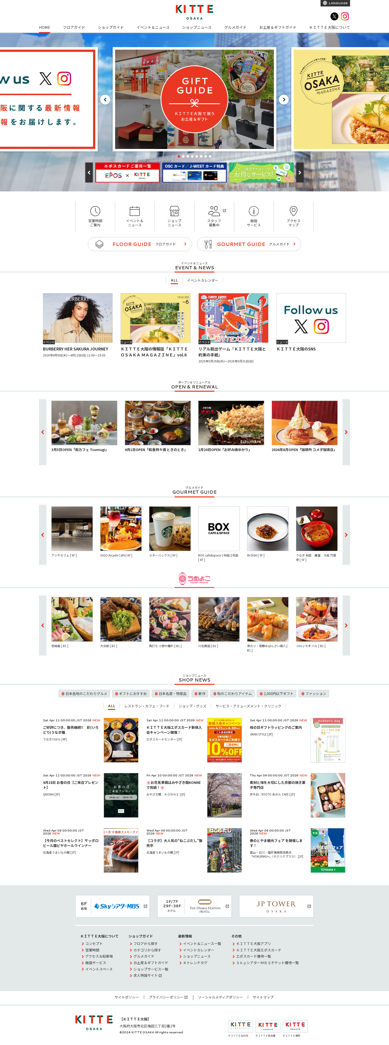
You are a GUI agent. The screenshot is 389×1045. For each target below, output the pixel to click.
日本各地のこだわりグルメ (86, 693)
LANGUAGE (338, 3)
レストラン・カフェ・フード (146, 705)
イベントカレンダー (202, 280)
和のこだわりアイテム (234, 693)
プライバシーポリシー (166, 997)
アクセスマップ (293, 216)
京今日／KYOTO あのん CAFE (272, 794)
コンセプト (94, 943)
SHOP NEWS (194, 680)
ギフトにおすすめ (133, 693)
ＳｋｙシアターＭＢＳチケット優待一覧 (267, 962)
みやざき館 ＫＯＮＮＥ (165, 794)
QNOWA (51, 794)
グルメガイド (235, 27)
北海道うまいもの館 (59, 852)
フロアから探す (145, 943)
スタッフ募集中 (214, 216)
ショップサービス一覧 (150, 969)
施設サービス (254, 216)
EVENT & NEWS (194, 267)
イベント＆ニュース (153, 27)
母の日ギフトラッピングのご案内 (276, 727)
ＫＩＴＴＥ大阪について (329, 27)
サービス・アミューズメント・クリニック (248, 705)
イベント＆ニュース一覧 (202, 943)
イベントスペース (99, 969)
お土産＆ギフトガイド (277, 27)
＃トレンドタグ (195, 962)
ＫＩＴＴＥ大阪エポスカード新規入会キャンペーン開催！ (174, 730)
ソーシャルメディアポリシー (220, 997)
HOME (44, 27)
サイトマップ (263, 997)
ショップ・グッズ (192, 705)
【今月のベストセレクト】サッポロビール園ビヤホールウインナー (70, 843)
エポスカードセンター (164, 739)
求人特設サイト (145, 975)
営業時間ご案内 (95, 216)
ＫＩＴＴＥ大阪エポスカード (258, 949)
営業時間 (92, 949)
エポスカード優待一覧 (253, 956)
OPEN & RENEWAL (194, 386)
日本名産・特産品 (173, 693)
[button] (179, 156)
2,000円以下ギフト (278, 693)
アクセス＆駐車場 (99, 956)
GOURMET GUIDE (194, 492)
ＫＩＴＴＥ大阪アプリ (253, 943)
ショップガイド (111, 27)
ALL (174, 280)
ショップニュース (197, 27)
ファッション (315, 693)
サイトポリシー (127, 997)
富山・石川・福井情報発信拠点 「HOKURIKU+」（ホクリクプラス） (276, 854)
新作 (201, 693)
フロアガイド (74, 27)
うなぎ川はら (55, 739)
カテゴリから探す (147, 949)
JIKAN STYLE (261, 734)
